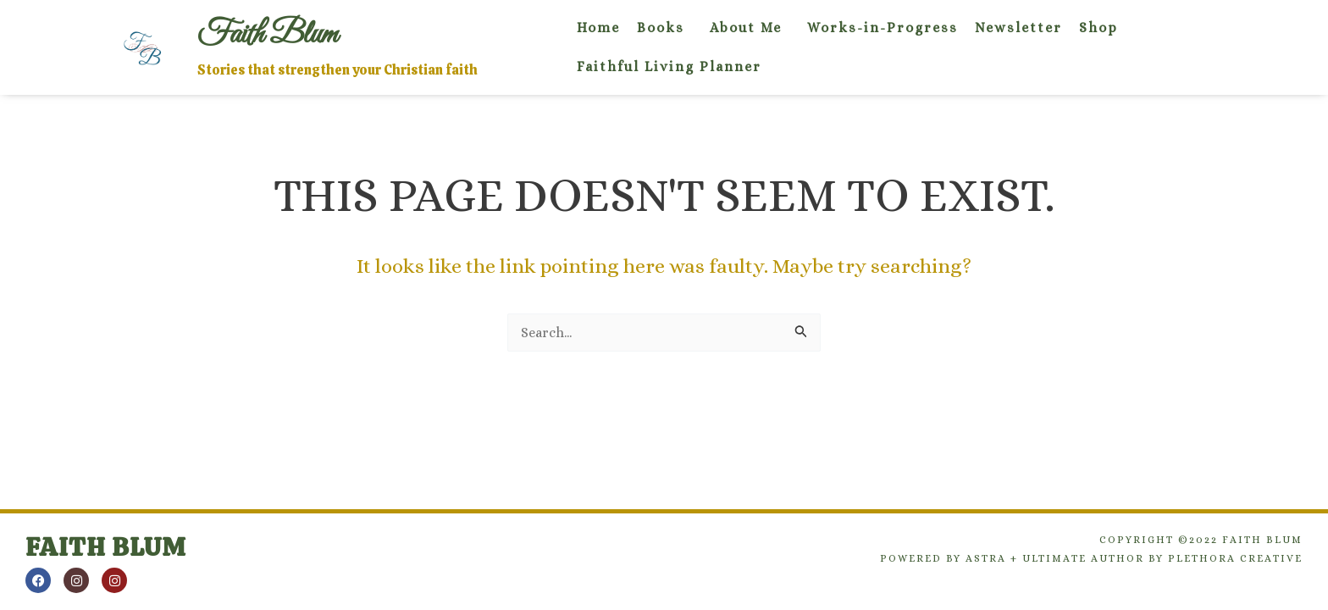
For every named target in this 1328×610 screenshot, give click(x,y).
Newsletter (1018, 27)
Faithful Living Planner (669, 66)
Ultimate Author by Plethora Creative (1162, 558)
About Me (746, 27)
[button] (664, 27)
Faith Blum (105, 546)
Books (660, 27)
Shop (1098, 27)
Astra (986, 558)
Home (598, 27)
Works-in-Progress (882, 27)
